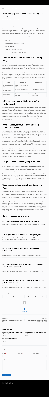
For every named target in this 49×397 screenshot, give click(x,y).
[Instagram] (9, 383)
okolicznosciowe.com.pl (16, 173)
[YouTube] (12, 383)
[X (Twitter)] (13, 26)
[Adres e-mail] (43, 296)
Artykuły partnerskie (19, 8)
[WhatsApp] (35, 296)
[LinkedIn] (19, 26)
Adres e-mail (20, 353)
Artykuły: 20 (24, 311)
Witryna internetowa (36, 353)
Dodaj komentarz (5, 359)
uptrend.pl (9, 387)
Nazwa (4, 353)
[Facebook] (10, 26)
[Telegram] (15, 383)
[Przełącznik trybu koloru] (41, 2)
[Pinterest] (16, 26)
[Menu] (46, 2)
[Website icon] (24, 309)
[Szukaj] (43, 2)
